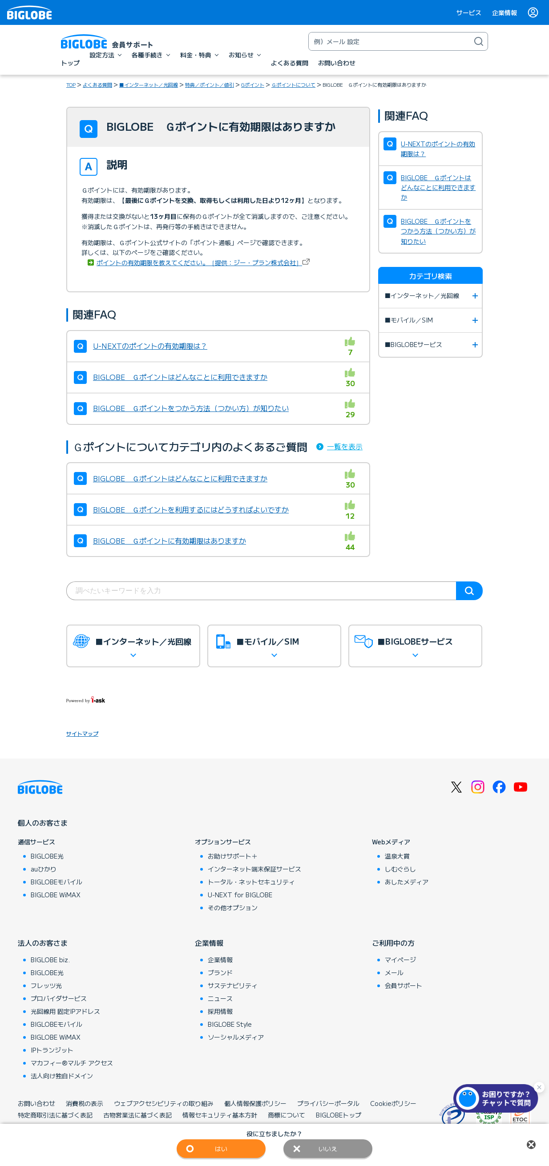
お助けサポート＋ (233, 855)
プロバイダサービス (59, 998)
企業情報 (504, 12)
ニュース (220, 998)
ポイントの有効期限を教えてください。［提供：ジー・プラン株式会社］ (199, 262)
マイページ (400, 959)
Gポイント (252, 84)
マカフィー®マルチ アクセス (72, 1062)
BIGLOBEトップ (338, 1115)
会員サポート (403, 985)
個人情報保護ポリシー (255, 1103)
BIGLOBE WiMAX (56, 894)
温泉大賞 (397, 855)
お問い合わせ (36, 1103)
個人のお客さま (43, 822)
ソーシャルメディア (236, 1037)
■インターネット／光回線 (148, 84)
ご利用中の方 (393, 942)
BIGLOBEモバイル (56, 881)
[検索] (479, 41)
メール (394, 972)
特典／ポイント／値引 (209, 84)
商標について (286, 1115)
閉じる (531, 1144)
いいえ (328, 1148)
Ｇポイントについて (293, 84)
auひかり (44, 868)
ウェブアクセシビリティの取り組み (164, 1103)
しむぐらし (400, 868)
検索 (469, 590)
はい (221, 1148)
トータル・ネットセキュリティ (251, 881)
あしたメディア (406, 881)
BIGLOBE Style (230, 1024)
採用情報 (220, 1011)
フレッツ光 (46, 985)
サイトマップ (82, 733)
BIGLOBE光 (47, 855)
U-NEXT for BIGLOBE (240, 894)
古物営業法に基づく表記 (137, 1115)
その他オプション (233, 907)
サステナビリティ (233, 985)
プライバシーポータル (328, 1103)
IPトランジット (52, 1049)
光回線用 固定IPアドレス (65, 1011)
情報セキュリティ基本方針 (219, 1115)
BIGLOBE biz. (50, 959)
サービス (468, 12)
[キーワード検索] (389, 41)
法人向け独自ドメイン (62, 1075)
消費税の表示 (84, 1103)
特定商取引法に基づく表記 (55, 1115)
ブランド (220, 972)
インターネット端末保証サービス (254, 868)
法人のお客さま (43, 942)
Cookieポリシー (393, 1103)
